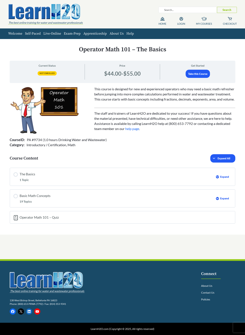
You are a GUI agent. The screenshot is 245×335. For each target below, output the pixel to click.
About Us (117, 34)
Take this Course (197, 73)
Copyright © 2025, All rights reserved (131, 328)
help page (132, 129)
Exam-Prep (72, 34)
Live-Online (52, 34)
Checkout (230, 23)
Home (162, 23)
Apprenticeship (95, 34)
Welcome (15, 34)
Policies (205, 299)
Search (227, 9)
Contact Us (207, 292)
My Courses (204, 23)
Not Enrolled (47, 73)
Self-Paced (33, 34)
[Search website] (188, 10)
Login (181, 23)
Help (130, 34)
